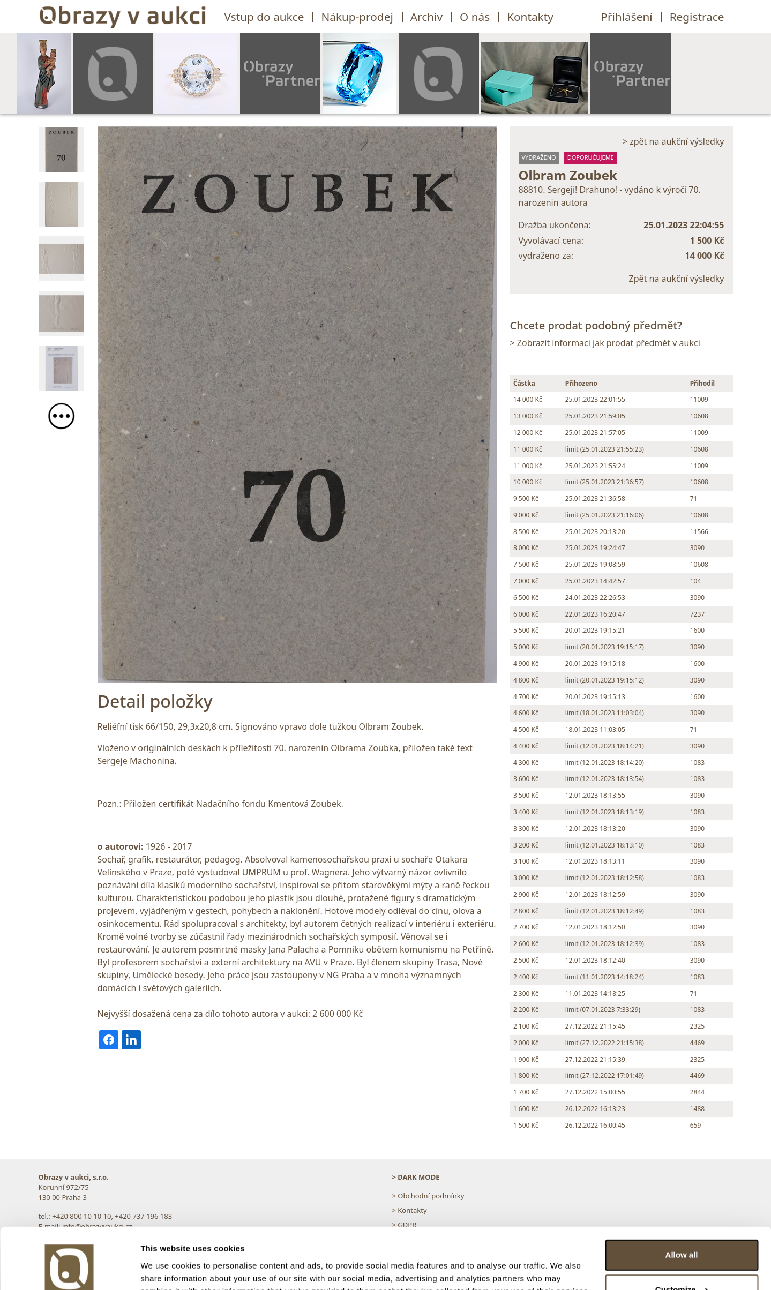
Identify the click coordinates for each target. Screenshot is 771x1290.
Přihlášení (626, 16)
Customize (682, 1237)
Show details (165, 1268)
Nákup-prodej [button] (357, 16)
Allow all (681, 1203)
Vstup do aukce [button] (264, 16)
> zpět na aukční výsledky (673, 141)
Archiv (426, 16)
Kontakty (530, 16)
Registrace (697, 16)
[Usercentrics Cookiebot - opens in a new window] (69, 1269)
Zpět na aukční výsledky (676, 278)
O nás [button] (475, 16)
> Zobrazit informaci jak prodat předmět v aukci (605, 343)
